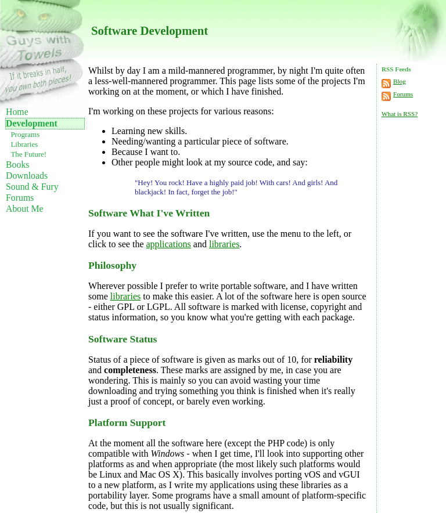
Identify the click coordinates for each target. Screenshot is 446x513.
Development (31, 123)
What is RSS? (400, 113)
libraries (224, 244)
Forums (20, 198)
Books (17, 164)
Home (17, 112)
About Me (25, 209)
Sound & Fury (32, 187)
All (180, 307)
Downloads (27, 175)
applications (168, 244)
